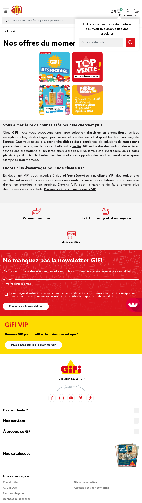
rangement (131, 142)
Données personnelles (16, 499)
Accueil (11, 31)
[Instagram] (61, 397)
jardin (76, 146)
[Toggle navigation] (6, 11)
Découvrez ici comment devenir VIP (70, 189)
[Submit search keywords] (130, 42)
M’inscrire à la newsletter (25, 306)
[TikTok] (90, 397)
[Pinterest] (80, 397)
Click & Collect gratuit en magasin (106, 218)
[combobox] (71, 20)
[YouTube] (71, 397)
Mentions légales (13, 493)
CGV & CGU (10, 487)
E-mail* (10, 279)
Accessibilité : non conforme (91, 487)
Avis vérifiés (71, 242)
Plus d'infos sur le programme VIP (33, 345)
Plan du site (10, 482)
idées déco (73, 142)
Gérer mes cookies (85, 482)
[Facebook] (52, 397)
